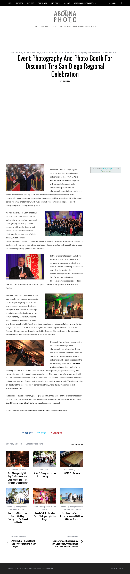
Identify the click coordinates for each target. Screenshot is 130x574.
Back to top (117, 568)
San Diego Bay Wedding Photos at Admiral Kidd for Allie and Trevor (71, 516)
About (67, 3)
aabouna (66, 81)
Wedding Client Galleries (85, 3)
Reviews (19, 3)
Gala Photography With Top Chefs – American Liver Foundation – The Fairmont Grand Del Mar (17, 478)
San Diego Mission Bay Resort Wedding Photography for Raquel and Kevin (17, 517)
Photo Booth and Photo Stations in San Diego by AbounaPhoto (71, 52)
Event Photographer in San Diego (26, 52)
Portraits (42, 3)
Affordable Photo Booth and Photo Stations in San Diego (25, 541)
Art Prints (56, 3)
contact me (62, 410)
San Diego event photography (37, 410)
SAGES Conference (72, 473)
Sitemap (30, 3)
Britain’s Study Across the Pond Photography (45, 475)
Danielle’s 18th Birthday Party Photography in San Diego (45, 516)
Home (10, 3)
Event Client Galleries (18, 9)
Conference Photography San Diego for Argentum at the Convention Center (64, 541)
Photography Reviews (109, 169)
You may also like (14, 444)
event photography (67, 324)
